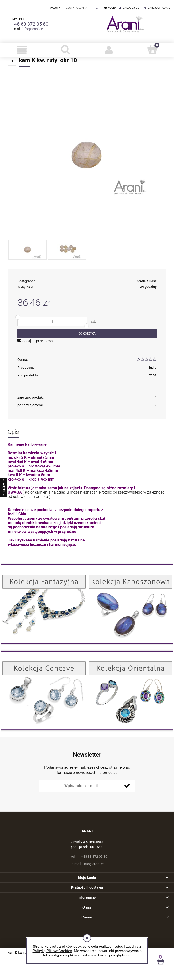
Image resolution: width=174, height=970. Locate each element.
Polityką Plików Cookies (52, 951)
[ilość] (52, 321)
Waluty (55, 7)
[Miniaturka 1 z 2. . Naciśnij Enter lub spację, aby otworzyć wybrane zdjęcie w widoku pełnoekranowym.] (27, 250)
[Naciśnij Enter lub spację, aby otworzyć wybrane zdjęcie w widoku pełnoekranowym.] (87, 155)
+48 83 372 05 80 (30, 24)
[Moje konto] (109, 50)
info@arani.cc (32, 29)
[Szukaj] (65, 49)
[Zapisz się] (126, 786)
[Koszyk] (152, 49)
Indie (153, 367)
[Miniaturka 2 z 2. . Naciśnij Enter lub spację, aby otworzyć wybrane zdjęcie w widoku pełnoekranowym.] (67, 250)
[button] (22, 50)
